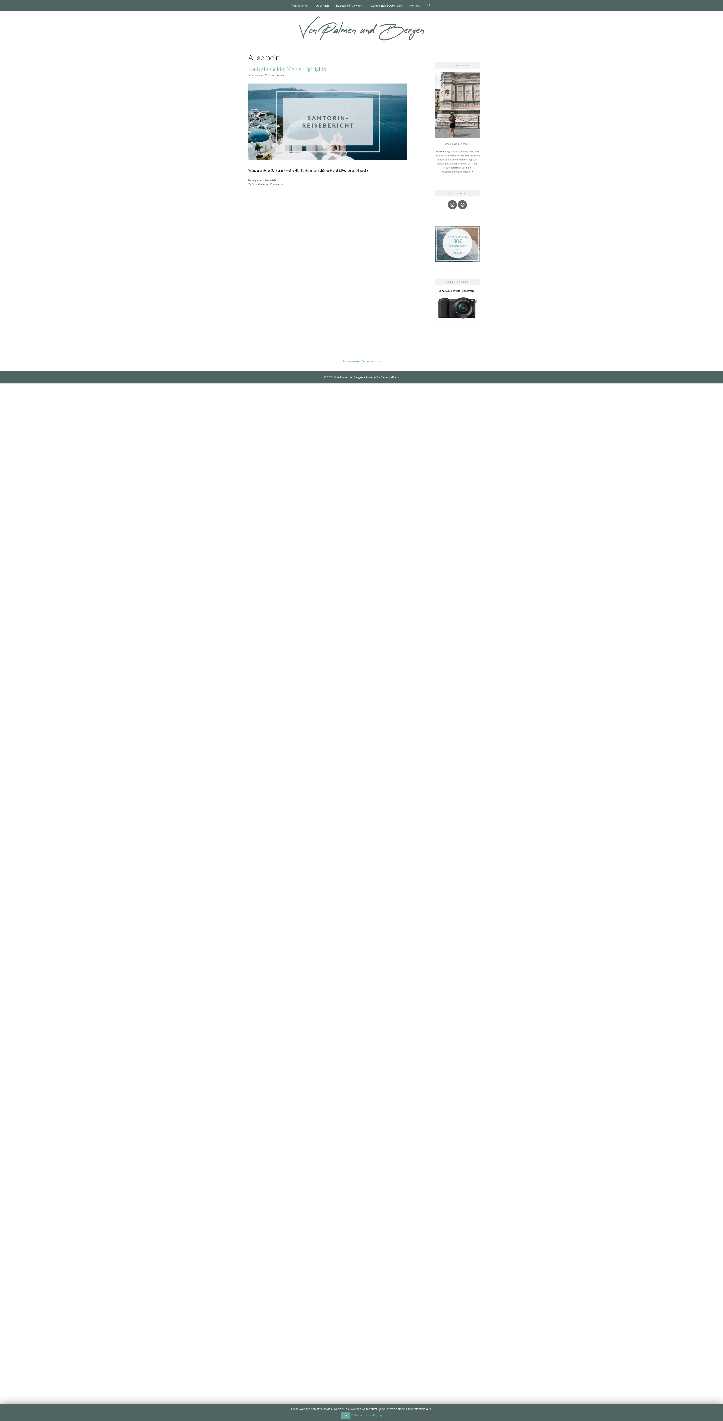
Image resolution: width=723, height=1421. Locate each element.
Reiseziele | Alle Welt (349, 5)
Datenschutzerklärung (366, 1415)
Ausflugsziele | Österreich (386, 5)
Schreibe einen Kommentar (268, 184)
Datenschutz (370, 361)
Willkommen (300, 5)
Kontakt (414, 5)
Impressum (352, 361)
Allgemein (258, 180)
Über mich (322, 5)
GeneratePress (390, 377)
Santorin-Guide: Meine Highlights (287, 68)
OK (346, 1415)
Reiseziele (270, 180)
